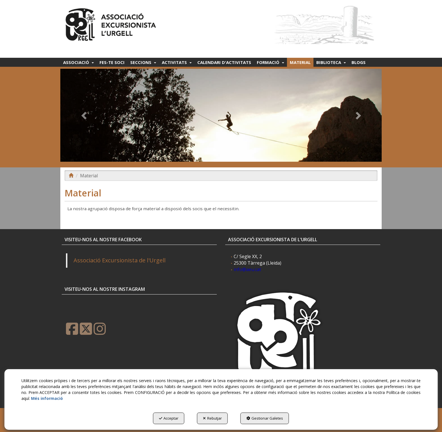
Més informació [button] (47, 398)
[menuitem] (78, 62)
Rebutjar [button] (212, 418)
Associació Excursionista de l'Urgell (119, 260)
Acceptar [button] (168, 418)
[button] (111, 23)
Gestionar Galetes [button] (264, 418)
